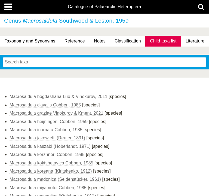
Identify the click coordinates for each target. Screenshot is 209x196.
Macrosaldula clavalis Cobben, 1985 (45, 105)
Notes (100, 41)
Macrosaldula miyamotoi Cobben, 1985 (48, 187)
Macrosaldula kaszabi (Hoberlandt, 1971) (50, 146)
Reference (74, 41)
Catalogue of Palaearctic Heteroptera (104, 7)
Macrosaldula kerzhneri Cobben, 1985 (47, 154)
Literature (195, 41)
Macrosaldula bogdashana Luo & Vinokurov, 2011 (58, 96)
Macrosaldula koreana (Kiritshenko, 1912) (51, 171)
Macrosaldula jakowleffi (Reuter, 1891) (47, 138)
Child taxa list (163, 41)
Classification (128, 41)
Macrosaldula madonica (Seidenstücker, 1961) (55, 179)
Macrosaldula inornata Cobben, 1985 (46, 129)
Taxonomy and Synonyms (30, 41)
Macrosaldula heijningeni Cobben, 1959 (49, 121)
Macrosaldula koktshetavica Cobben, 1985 (51, 163)
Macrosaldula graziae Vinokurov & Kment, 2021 (56, 113)
